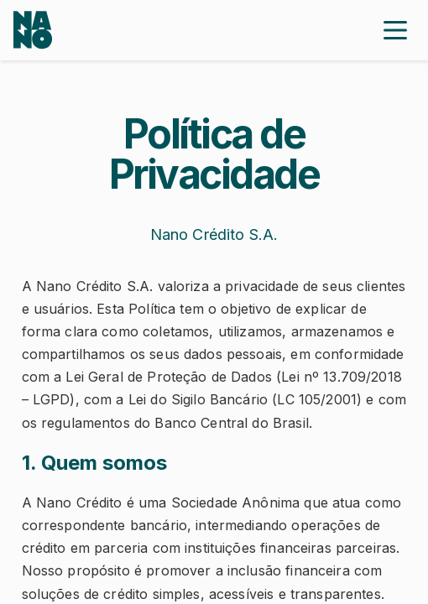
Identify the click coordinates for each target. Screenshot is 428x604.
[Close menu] (395, 30)
